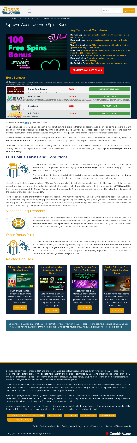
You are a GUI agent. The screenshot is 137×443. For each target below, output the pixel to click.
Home (8, 19)
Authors (87, 426)
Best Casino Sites (17, 19)
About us (56, 426)
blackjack (95, 327)
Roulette (71, 415)
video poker (106, 327)
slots (88, 327)
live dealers (117, 327)
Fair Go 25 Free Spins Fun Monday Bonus (20, 268)
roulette (81, 327)
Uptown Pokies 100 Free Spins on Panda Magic (85, 268)
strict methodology (28, 84)
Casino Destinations (42, 426)
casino (86, 324)
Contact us (97, 426)
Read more (20, 307)
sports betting (95, 324)
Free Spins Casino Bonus (33, 19)
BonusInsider (14, 324)
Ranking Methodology (72, 426)
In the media (109, 426)
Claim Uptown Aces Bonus (87, 70)
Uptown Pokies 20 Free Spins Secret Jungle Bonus (52, 270)
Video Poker (88, 415)
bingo (109, 324)
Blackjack (54, 415)
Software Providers (20, 420)
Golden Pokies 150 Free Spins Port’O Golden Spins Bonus (117, 270)
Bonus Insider (29, 433)
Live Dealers (107, 415)
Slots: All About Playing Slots (26, 415)
